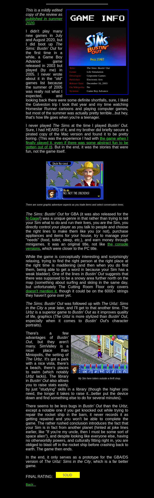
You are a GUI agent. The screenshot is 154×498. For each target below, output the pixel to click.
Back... (31, 485)
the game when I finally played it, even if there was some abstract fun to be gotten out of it (77, 142)
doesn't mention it (41, 291)
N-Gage (32, 218)
